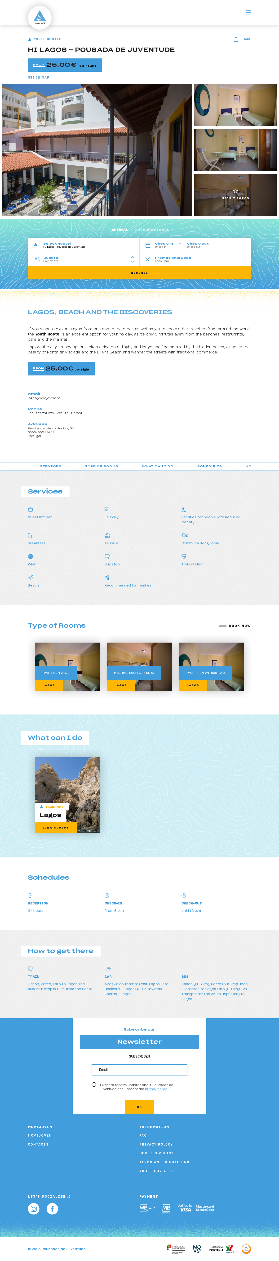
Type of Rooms (101, 466)
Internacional (152, 230)
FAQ (143, 1135)
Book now (240, 626)
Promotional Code (173, 257)
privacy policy (156, 1089)
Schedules (209, 466)
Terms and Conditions (164, 1162)
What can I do (157, 466)
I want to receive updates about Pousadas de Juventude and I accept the (136, 1087)
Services (51, 466)
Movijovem (40, 1135)
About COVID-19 (156, 1171)
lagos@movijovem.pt (44, 398)
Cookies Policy (156, 1153)
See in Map (38, 77)
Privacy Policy (156, 1144)
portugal (118, 230)
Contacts (38, 1144)
